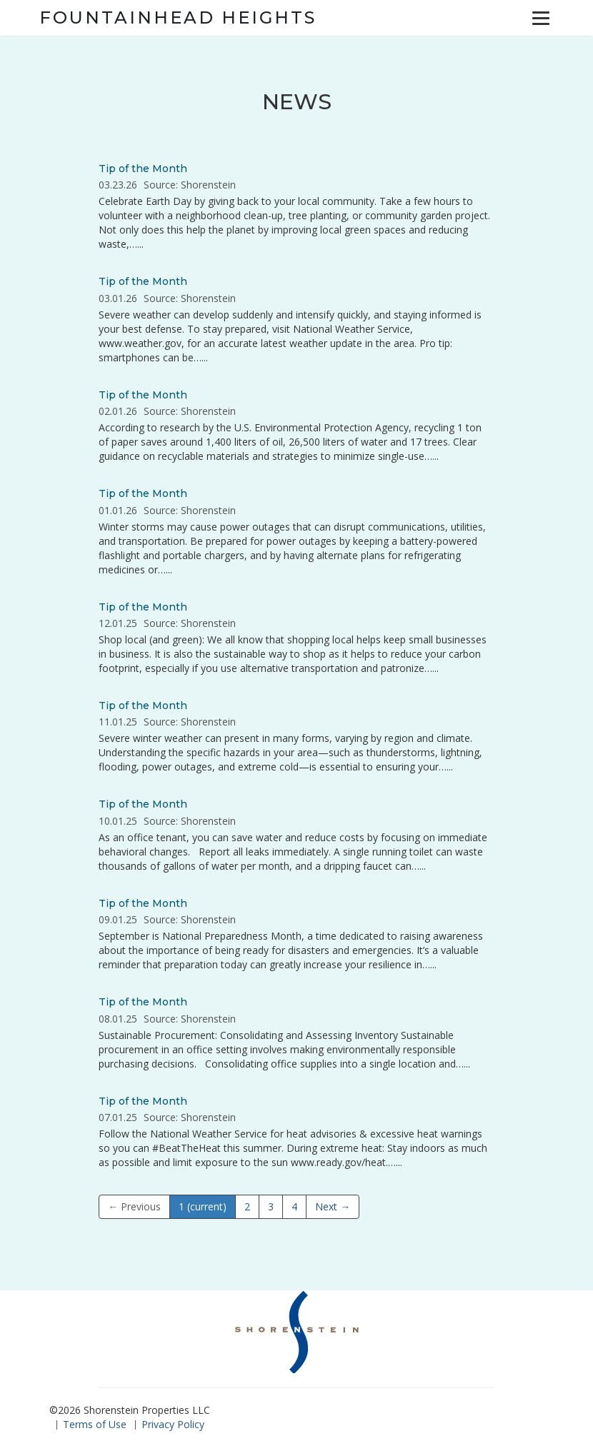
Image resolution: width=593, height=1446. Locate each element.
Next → (332, 1206)
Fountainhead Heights (178, 17)
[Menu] (541, 18)
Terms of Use (94, 1424)
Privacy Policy (172, 1424)
